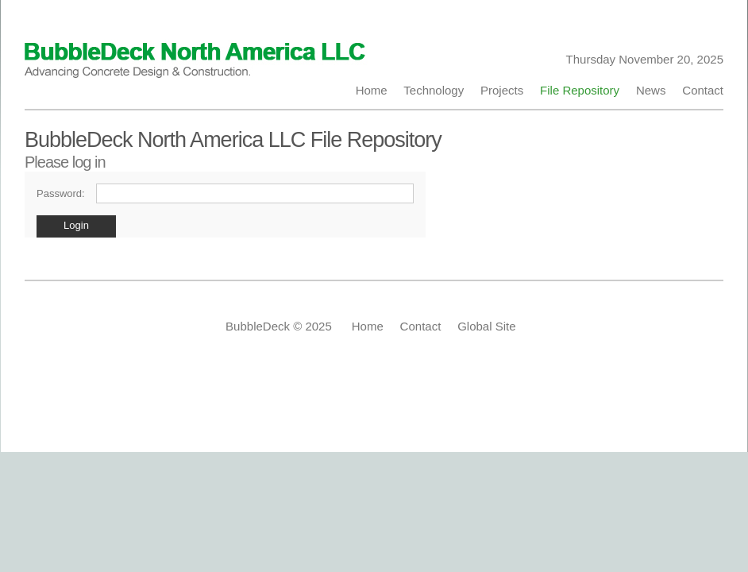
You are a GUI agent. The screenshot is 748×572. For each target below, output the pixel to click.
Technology (433, 90)
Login (76, 225)
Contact (699, 90)
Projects (502, 90)
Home (375, 90)
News (651, 90)
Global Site (486, 326)
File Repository (580, 90)
